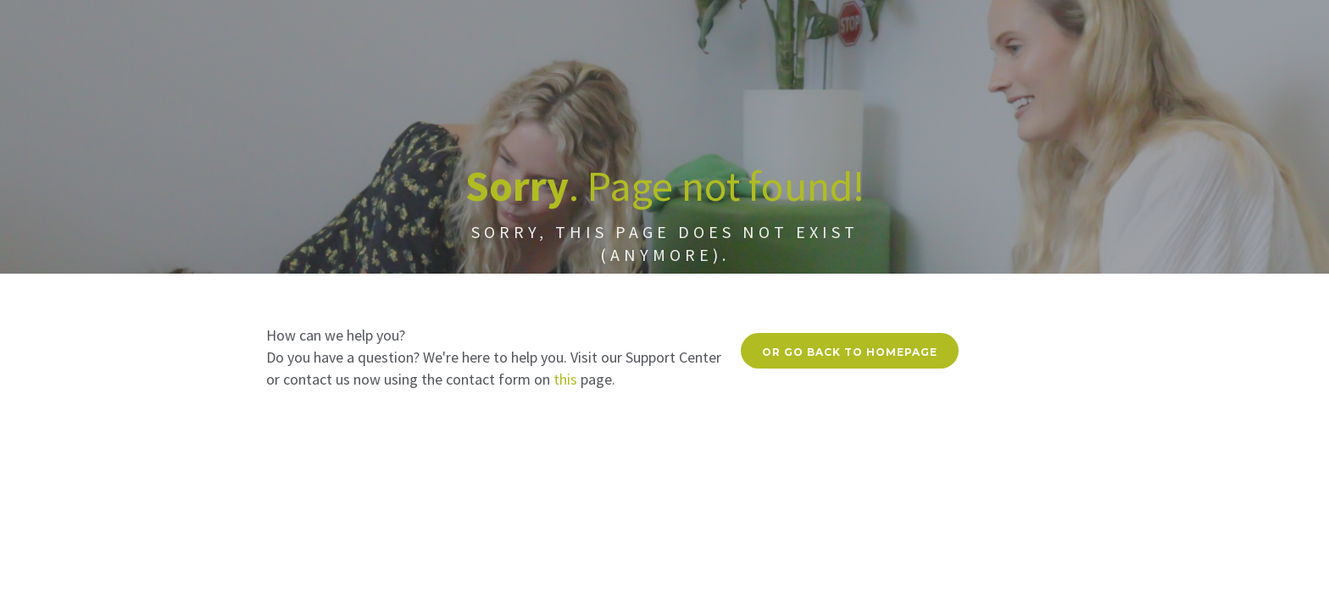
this (565, 379)
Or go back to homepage (849, 352)
